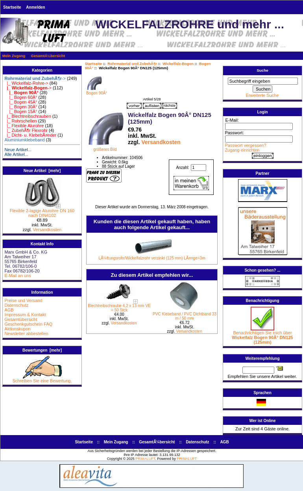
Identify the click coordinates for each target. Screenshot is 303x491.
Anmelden (35, 7)
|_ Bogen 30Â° (20, 106)
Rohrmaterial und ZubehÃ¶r (132, 63)
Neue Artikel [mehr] (42, 171)
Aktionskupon (17, 328)
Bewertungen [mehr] (42, 350)
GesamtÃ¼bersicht (48, 56)
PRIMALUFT (145, 459)
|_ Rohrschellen (20, 121)
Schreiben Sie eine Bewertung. (42, 378)
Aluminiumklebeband (24, 139)
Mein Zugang (14, 56)
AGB (8, 310)
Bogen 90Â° (96, 91)
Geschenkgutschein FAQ (28, 324)
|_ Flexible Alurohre (24, 125)
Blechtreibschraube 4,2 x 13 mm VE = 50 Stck (119, 308)
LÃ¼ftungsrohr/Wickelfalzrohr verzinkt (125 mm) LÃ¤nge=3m (152, 258)
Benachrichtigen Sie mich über (262, 335)
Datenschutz (16, 305)
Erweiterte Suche (262, 95)
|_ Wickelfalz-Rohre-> (26, 83)
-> (35, 78)
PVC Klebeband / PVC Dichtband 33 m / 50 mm (184, 316)
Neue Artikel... (17, 149)
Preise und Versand (23, 300)
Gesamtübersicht (20, 319)
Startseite (12, 7)
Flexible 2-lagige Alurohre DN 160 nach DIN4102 (42, 211)
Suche (262, 70)
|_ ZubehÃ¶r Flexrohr (26, 130)
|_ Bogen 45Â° (20, 102)
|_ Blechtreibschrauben (27, 116)
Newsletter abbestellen (26, 333)
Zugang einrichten (242, 150)
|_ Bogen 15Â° (20, 111)
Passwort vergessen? (245, 145)
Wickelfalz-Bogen (178, 63)
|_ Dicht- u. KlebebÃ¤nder (30, 135)
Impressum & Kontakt (25, 314)
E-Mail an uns (17, 275)
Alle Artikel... (16, 154)
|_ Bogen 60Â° (20, 97)
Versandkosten (47, 229)
